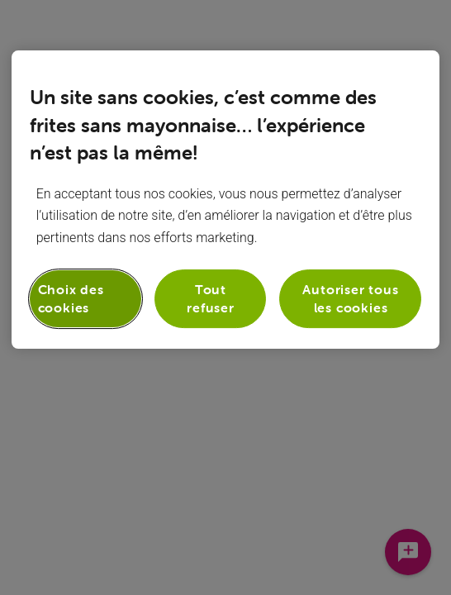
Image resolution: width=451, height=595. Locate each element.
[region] (226, 199)
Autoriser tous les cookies (350, 298)
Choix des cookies (71, 298)
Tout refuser (211, 298)
